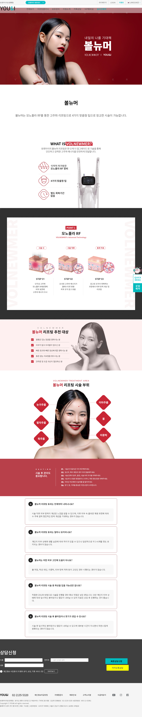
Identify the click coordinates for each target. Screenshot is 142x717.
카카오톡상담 (117, 667)
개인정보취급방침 (41, 695)
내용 (1, 665)
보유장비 (56, 9)
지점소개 (66, 9)
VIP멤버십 (89, 9)
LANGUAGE (133, 2)
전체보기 (30, 9)
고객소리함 (87, 695)
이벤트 (121, 2)
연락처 (46, 660)
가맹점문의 (58, 695)
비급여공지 (102, 695)
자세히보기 (51, 671)
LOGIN (112, 2)
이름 (1, 660)
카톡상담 (77, 9)
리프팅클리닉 (43, 9)
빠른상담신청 (116, 661)
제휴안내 (72, 695)
